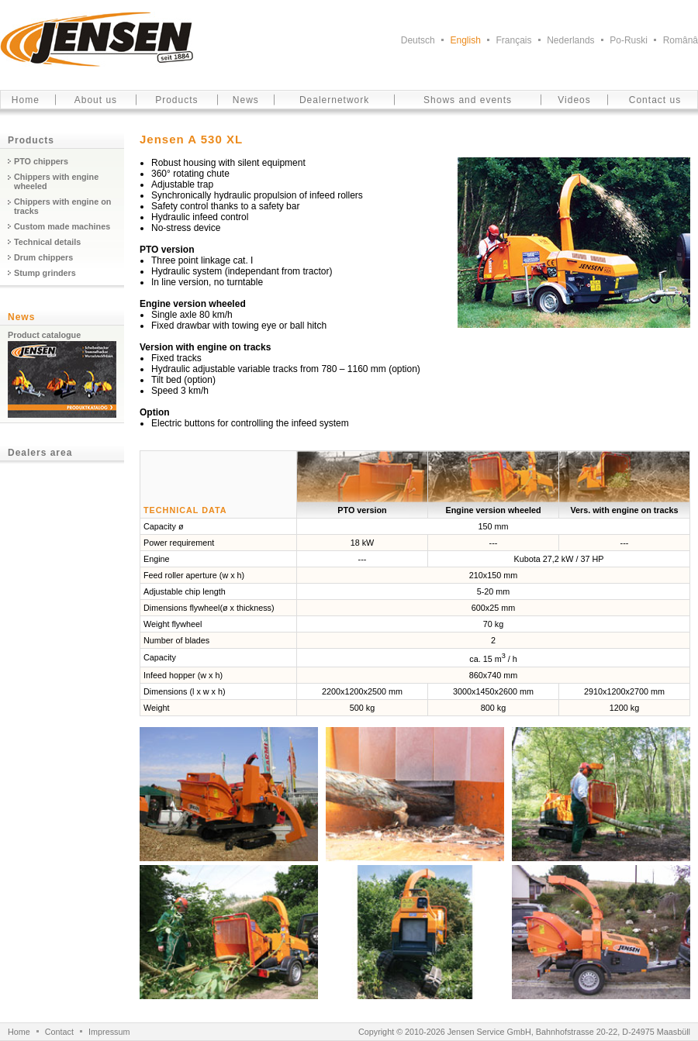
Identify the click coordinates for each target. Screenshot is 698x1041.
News (246, 100)
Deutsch (418, 40)
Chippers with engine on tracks (62, 206)
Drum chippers (43, 257)
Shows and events (467, 100)
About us (95, 100)
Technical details (47, 241)
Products (176, 100)
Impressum (109, 1031)
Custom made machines (62, 226)
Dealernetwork (334, 100)
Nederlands (570, 40)
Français (514, 40)
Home (26, 100)
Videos (574, 100)
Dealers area (40, 452)
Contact (59, 1031)
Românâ (680, 40)
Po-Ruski (629, 40)
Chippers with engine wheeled (56, 181)
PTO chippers (41, 161)
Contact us (655, 100)
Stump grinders (45, 272)
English (465, 40)
